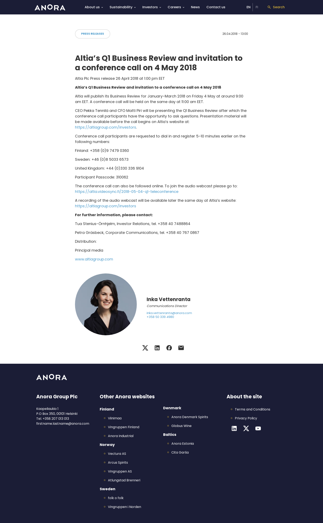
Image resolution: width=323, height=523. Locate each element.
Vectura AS (117, 453)
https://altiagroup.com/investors (105, 127)
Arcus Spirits (118, 462)
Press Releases (92, 34)
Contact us (215, 7)
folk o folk (116, 498)
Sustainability (123, 7)
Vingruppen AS (120, 471)
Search (276, 7)
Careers (176, 7)
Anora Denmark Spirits (189, 417)
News (195, 7)
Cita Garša (180, 452)
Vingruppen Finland (123, 427)
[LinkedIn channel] (234, 428)
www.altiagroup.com (94, 259)
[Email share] (181, 348)
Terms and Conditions (252, 409)
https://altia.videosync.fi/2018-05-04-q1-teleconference (126, 191)
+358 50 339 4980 (160, 317)
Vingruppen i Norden (124, 506)
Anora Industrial (120, 436)
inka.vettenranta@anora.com (169, 313)
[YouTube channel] (258, 428)
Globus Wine (181, 425)
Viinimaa (115, 418)
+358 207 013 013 (56, 418)
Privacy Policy (246, 418)
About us (94, 7)
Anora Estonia (182, 443)
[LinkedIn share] (157, 348)
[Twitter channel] (246, 428)
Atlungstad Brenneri (124, 480)
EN (248, 7)
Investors (151, 7)
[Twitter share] (145, 348)
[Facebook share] (169, 348)
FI (257, 7)
